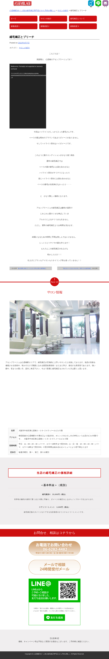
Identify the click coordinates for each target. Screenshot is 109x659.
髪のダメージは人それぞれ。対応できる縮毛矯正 (77, 268)
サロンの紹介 (24, 48)
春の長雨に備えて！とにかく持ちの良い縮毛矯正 (32, 268)
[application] (28, 96)
